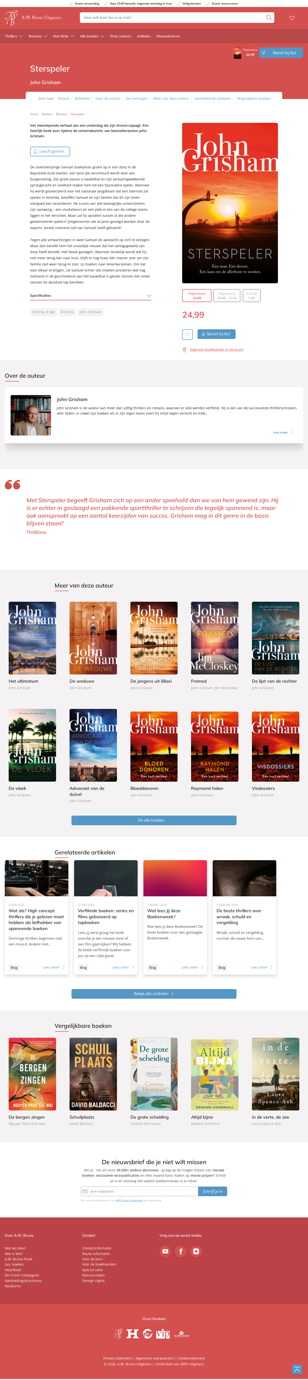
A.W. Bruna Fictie (18, 1260)
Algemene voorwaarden (155, 1359)
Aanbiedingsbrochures (23, 1281)
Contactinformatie (96, 1249)
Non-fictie (61, 38)
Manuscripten (93, 1276)
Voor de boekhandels (99, 1265)
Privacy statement (117, 1359)
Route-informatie (96, 1254)
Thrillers (11, 38)
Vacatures (13, 1287)
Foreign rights (93, 1281)
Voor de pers (92, 1260)
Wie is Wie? (14, 1254)
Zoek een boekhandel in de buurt (217, 349)
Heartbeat (13, 1270)
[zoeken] (269, 18)
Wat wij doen (15, 1249)
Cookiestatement (191, 1359)
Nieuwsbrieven (168, 38)
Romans (35, 38)
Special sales (92, 1270)
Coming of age (43, 312)
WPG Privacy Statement (129, 1201)
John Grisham (91, 312)
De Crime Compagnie (22, 1276)
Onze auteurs (120, 38)
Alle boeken (89, 38)
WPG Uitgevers (192, 1365)
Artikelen (144, 38)
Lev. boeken (14, 1265)
